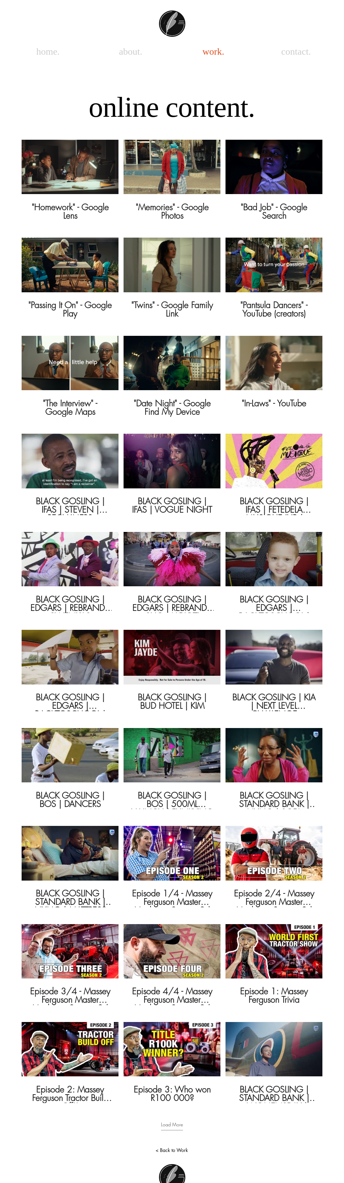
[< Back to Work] (172, 1150)
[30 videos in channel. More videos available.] (172, 621)
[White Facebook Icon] (312, 23)
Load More (172, 1124)
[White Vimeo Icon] (303, 23)
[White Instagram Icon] (322, 23)
